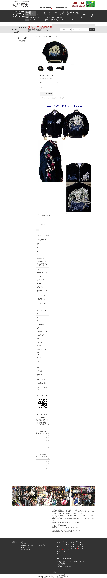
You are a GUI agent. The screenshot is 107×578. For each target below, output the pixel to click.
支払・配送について (25, 544)
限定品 (39, 361)
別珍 (38, 244)
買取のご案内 (41, 379)
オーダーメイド (69, 20)
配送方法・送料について (42, 388)
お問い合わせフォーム (43, 545)
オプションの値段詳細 (45, 98)
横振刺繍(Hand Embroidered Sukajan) (30, 13)
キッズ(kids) (33, 20)
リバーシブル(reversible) (48, 17)
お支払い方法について (42, 383)
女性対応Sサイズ (42, 272)
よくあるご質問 (91, 16)
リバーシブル (41, 280)
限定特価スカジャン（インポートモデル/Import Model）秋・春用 (42, 263)
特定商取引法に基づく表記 (27, 545)
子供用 (39, 269)
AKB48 (39, 283)
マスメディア (41, 342)
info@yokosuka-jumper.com (18, 31)
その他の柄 (40, 258)
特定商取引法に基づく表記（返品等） (61, 98)
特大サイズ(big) (43, 20)
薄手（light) (60, 17)
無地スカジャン (41, 287)
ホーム (38, 36)
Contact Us (53, 8)
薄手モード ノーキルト (42, 291)
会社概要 (39, 371)
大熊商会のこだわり (42, 299)
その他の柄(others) (62, 13)
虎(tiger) (45, 13)
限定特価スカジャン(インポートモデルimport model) (73, 13)
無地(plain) (57, 13)
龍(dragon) (39, 13)
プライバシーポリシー (26, 547)
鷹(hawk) (51, 13)
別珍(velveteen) (34, 17)
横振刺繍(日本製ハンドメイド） (42, 240)
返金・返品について (42, 375)
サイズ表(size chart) (84, 16)
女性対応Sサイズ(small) (56, 20)
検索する (92, 29)
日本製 (39, 357)
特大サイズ (40, 276)
